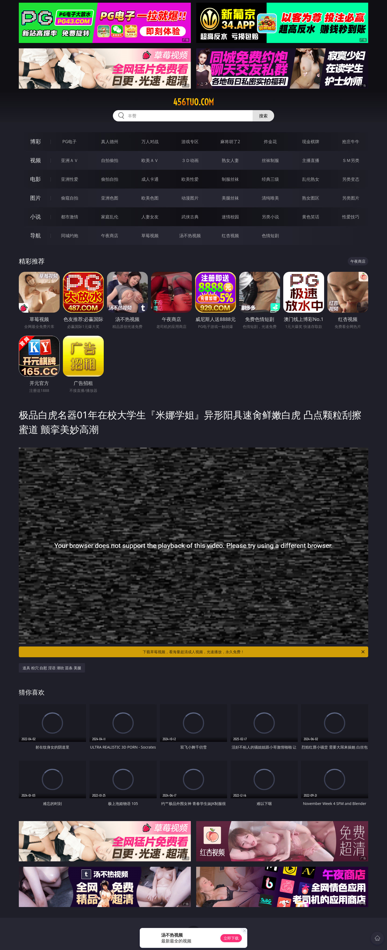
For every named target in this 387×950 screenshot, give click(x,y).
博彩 (35, 141)
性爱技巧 (350, 217)
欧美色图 (150, 198)
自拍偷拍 (109, 160)
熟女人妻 (230, 160)
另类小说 (270, 217)
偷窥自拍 (69, 198)
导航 (35, 235)
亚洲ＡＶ (69, 160)
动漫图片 (190, 198)
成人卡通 (150, 179)
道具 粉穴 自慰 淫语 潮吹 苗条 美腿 (52, 667)
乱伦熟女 (310, 179)
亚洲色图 (109, 198)
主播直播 (310, 160)
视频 (35, 160)
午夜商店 (109, 236)
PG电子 (69, 142)
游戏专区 (190, 142)
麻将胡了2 (230, 142)
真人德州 (109, 142)
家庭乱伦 (109, 217)
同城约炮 (69, 236)
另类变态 (350, 179)
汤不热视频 (190, 236)
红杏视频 (230, 236)
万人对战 (150, 142)
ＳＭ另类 (350, 160)
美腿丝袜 (230, 198)
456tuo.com (193, 102)
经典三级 (270, 179)
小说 (35, 216)
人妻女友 (150, 217)
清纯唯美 (270, 198)
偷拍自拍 (109, 179)
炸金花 (270, 142)
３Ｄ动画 (190, 160)
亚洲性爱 (69, 179)
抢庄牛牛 (350, 142)
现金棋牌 (310, 142)
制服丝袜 (230, 179)
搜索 (263, 116)
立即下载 (231, 938)
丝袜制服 (270, 160)
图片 (35, 197)
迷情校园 (230, 217)
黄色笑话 (310, 217)
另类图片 (350, 198)
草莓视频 (150, 236)
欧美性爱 (190, 179)
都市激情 (69, 217)
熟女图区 (310, 198)
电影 (35, 179)
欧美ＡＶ (150, 160)
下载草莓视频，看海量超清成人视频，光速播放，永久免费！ (254, 652)
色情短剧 (270, 236)
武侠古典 (190, 217)
